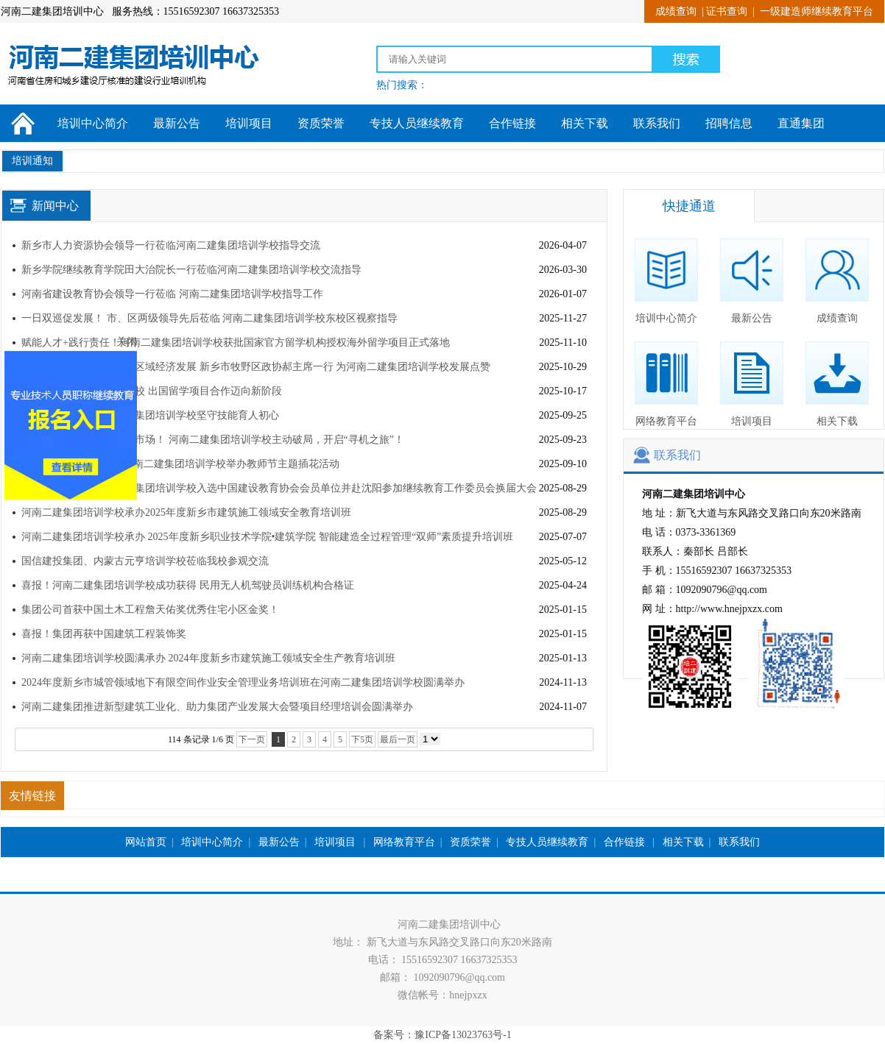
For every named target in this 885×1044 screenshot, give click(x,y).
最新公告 (176, 123)
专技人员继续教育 (417, 123)
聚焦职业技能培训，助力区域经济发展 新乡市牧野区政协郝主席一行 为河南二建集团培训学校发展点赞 (255, 366)
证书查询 (726, 11)
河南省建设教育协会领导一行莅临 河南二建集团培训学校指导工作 (172, 293)
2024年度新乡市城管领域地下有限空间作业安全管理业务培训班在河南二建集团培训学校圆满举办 (243, 682)
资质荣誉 (321, 123)
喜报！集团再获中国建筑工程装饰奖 (103, 633)
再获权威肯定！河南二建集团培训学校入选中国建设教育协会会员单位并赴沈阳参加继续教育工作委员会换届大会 (279, 488)
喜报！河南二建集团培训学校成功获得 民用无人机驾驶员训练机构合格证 (187, 585)
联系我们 (656, 123)
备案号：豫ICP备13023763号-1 (442, 1034)
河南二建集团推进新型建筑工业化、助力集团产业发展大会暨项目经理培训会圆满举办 (217, 706)
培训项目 (248, 123)
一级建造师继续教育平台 (816, 11)
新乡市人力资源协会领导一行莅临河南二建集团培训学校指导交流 (170, 245)
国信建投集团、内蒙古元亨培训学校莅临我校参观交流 (145, 561)
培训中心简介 (92, 123)
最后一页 (397, 739)
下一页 (252, 739)
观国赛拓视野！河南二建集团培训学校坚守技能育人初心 (151, 415)
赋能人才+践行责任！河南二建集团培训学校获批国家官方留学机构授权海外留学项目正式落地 (235, 342)
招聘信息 (728, 123)
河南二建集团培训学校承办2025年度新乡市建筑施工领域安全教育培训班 (186, 512)
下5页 (362, 739)
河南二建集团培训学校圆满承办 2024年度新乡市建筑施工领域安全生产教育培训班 (208, 658)
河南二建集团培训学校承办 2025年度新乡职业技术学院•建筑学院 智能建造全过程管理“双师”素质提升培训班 (267, 536)
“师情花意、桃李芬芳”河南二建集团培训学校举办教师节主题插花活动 (180, 463)
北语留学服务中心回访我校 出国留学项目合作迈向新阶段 (151, 391)
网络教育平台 (666, 384)
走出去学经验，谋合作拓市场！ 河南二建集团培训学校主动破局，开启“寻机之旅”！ (212, 439)
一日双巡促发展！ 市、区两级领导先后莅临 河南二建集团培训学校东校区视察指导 (209, 318)
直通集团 (801, 123)
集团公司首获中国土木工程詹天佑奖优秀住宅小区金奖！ (150, 609)
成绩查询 (676, 11)
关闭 (135, 332)
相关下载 (584, 123)
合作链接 (512, 123)
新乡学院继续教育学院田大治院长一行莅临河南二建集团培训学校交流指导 (191, 269)
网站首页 (145, 842)
